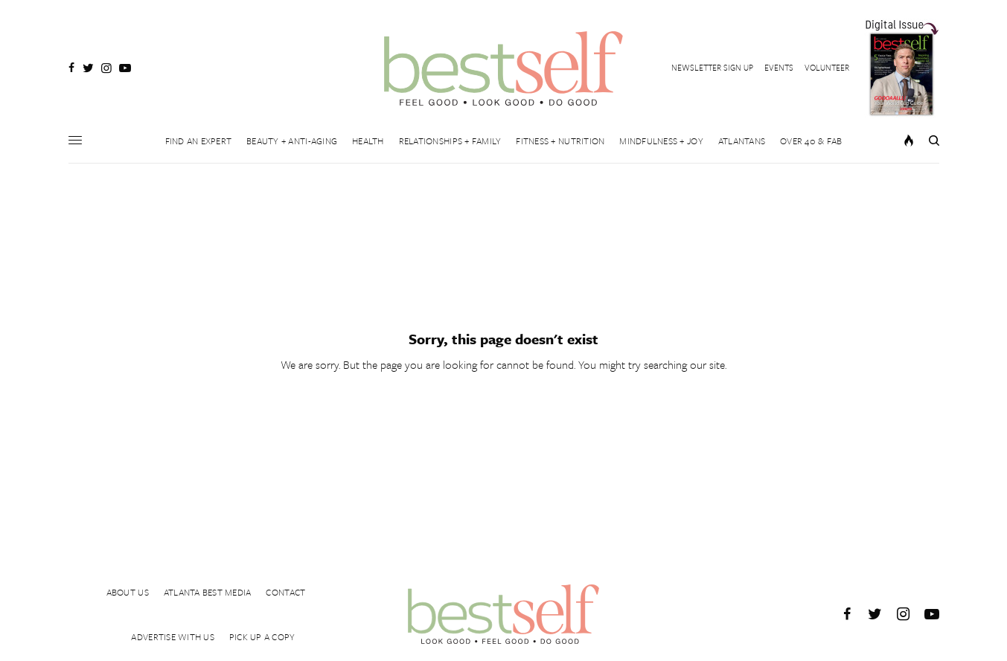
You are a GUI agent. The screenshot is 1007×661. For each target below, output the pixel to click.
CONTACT (285, 592)
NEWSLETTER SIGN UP (712, 67)
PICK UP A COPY (262, 636)
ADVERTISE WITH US (172, 636)
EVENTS (778, 67)
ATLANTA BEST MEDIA (208, 592)
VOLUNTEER (827, 67)
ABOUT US (127, 592)
